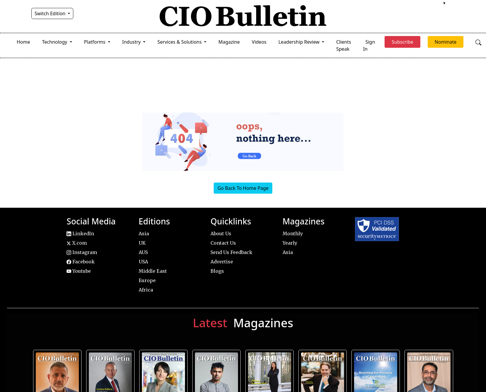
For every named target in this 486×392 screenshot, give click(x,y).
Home (23, 42)
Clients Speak (343, 45)
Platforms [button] (95, 42)
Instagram (82, 252)
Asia (144, 233)
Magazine (229, 42)
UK (142, 243)
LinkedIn (80, 233)
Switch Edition (51, 13)
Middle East (153, 271)
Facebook (81, 262)
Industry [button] (132, 42)
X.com (77, 243)
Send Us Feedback (231, 252)
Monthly (293, 233)
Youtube (79, 271)
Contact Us (223, 243)
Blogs (217, 271)
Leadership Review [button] (299, 42)
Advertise (221, 262)
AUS (143, 252)
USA (143, 262)
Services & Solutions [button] (180, 42)
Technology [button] (55, 42)
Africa (146, 290)
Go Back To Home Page (243, 188)
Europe (147, 280)
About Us (220, 233)
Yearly (290, 243)
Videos (259, 42)
